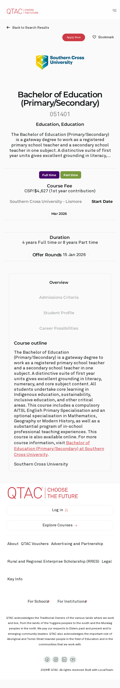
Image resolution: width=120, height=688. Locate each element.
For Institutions (72, 601)
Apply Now (74, 37)
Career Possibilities (58, 328)
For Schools (38, 601)
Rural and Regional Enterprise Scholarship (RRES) (53, 561)
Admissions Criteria (59, 297)
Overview (58, 282)
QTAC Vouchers (35, 544)
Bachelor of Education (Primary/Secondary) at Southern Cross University (59, 449)
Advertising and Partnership (77, 544)
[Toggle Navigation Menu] (114, 10)
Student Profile (59, 313)
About (13, 544)
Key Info (16, 579)
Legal (107, 561)
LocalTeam (105, 670)
